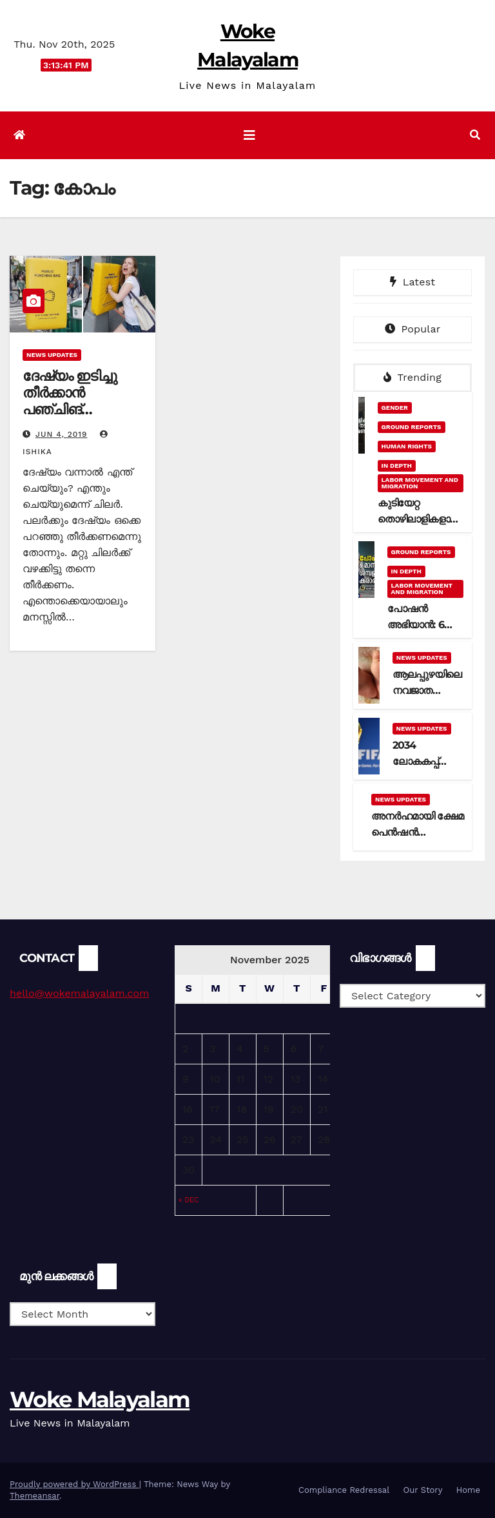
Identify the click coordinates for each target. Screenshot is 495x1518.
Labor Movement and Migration (420, 483)
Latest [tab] (412, 282)
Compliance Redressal (343, 1490)
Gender (395, 407)
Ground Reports (412, 426)
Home (468, 1490)
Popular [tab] (413, 329)
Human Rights (407, 446)
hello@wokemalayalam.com (79, 993)
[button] (475, 135)
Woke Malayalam (99, 1399)
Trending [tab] (412, 377)
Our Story (423, 1490)
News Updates (51, 354)
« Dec (189, 1200)
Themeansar (34, 1496)
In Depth (397, 465)
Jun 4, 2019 (61, 434)
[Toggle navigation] (249, 135)
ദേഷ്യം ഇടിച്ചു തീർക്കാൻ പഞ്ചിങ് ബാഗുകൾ (70, 401)
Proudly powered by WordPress (74, 1484)
